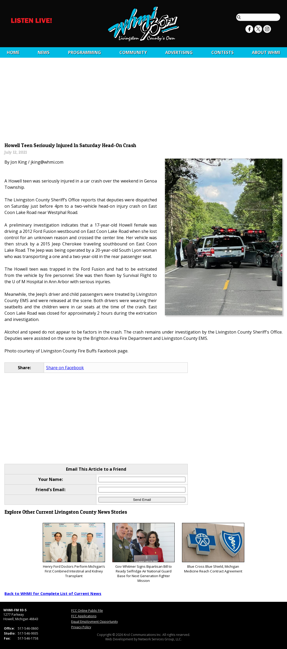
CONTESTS (222, 52)
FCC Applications (83, 616)
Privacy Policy (81, 627)
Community (133, 52)
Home (13, 52)
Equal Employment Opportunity (94, 621)
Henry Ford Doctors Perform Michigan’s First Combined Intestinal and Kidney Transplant (74, 550)
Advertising (179, 52)
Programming (84, 52)
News (43, 52)
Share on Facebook (65, 368)
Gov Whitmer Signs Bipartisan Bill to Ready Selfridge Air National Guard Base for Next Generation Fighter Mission (143, 553)
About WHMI (266, 52)
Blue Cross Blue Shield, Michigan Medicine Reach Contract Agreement (213, 548)
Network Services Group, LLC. (160, 639)
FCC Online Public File (87, 610)
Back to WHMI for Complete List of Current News (52, 593)
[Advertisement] (144, 101)
